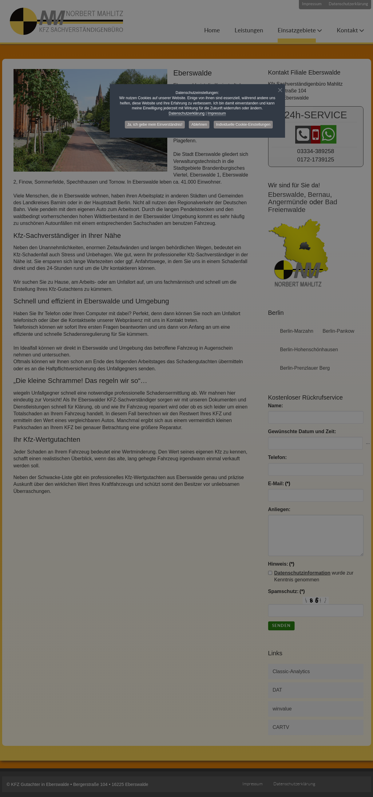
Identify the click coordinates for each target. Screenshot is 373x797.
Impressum (217, 113)
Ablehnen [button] (199, 124)
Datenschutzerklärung (187, 113)
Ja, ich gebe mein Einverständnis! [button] (154, 124)
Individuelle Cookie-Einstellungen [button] (243, 124)
